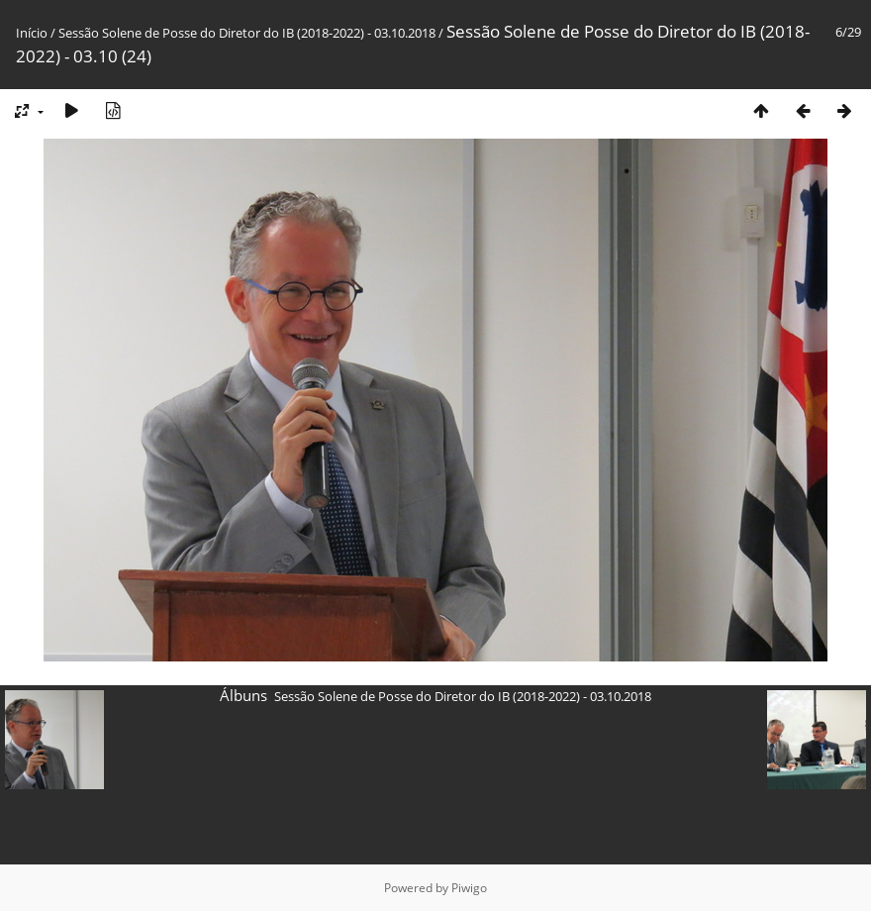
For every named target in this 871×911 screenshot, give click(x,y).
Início (32, 33)
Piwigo (469, 887)
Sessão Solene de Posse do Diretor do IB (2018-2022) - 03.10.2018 (247, 33)
